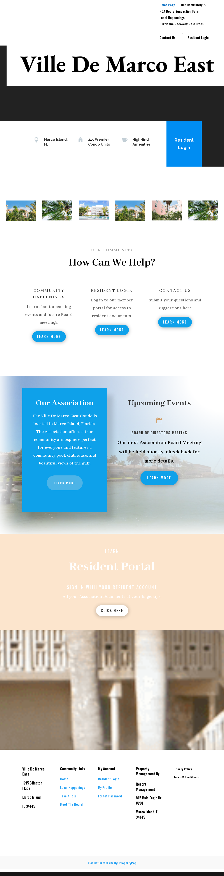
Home (64, 778)
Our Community (192, 5)
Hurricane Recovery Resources (181, 24)
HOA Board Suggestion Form (179, 12)
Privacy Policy (183, 769)
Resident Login (184, 143)
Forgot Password (110, 795)
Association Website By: (112, 862)
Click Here (112, 610)
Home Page (167, 5)
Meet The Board (71, 804)
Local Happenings (172, 18)
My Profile (105, 787)
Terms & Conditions (186, 777)
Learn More (49, 336)
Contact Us (167, 38)
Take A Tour (68, 795)
